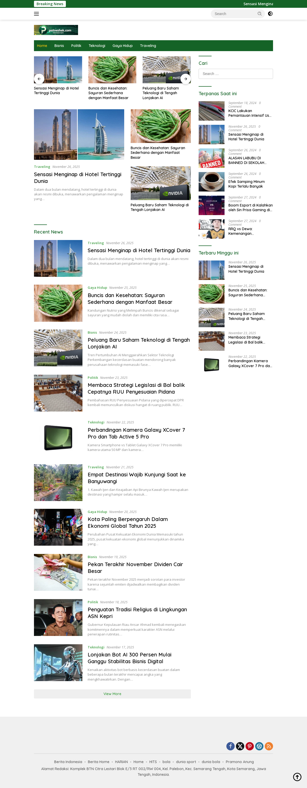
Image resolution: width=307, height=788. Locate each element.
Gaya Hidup (123, 45)
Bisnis (59, 45)
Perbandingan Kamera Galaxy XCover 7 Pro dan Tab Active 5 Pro (136, 433)
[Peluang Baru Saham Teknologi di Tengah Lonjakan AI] (58, 348)
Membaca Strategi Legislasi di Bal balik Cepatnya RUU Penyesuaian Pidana (136, 388)
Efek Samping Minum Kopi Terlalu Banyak (246, 184)
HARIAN (121, 761)
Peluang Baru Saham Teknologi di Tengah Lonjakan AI (161, 93)
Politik (76, 45)
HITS (153, 761)
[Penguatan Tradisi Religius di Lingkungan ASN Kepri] (58, 617)
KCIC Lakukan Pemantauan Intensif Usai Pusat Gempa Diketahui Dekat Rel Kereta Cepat (250, 113)
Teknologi (97, 45)
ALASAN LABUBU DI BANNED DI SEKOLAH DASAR (246, 160)
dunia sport (186, 761)
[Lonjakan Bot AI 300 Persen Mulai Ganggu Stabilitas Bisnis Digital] (58, 663)
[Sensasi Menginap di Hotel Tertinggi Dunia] (58, 258)
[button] (260, 13)
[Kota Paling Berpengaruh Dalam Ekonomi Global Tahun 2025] (58, 527)
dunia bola (211, 761)
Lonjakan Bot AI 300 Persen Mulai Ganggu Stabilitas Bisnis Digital (129, 657)
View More (112, 693)
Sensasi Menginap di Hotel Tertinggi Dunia (56, 90)
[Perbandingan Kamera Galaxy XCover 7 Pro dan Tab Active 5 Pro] (58, 437)
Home (42, 45)
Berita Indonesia (68, 761)
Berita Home (98, 761)
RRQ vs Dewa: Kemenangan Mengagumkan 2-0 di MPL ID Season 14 (247, 231)
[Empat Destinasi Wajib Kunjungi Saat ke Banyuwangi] (58, 482)
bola (166, 761)
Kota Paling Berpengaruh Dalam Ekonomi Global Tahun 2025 (128, 522)
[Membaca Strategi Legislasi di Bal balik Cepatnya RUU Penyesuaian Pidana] (58, 393)
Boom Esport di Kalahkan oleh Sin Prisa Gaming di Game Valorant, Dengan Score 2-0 (250, 207)
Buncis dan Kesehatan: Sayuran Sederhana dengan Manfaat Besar (108, 93)
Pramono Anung (240, 761)
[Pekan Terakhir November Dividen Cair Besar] (58, 572)
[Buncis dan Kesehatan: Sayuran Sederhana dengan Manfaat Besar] (58, 303)
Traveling (148, 45)
